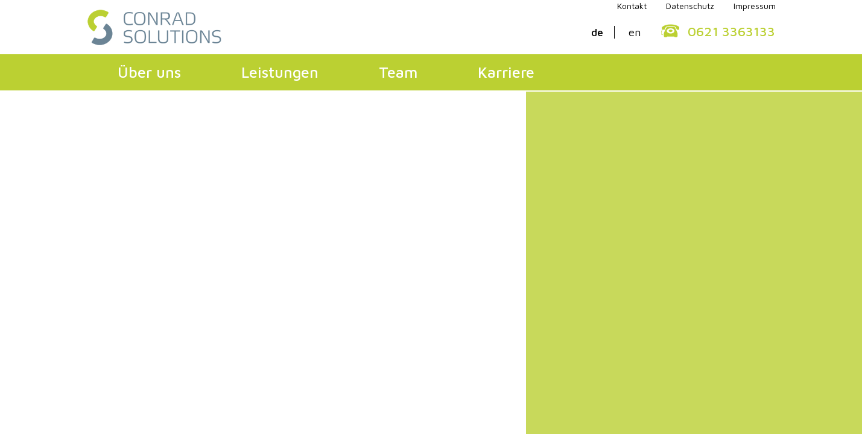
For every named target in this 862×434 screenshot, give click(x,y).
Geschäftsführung (149, 237)
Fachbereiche (490, 253)
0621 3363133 (731, 31)
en (635, 32)
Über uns (149, 72)
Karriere (506, 72)
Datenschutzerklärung (211, 345)
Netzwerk (482, 268)
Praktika (655, 284)
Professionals (667, 237)
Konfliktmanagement (333, 284)
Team (398, 72)
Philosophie (134, 253)
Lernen (299, 268)
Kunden (124, 284)
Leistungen (279, 72)
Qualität (125, 268)
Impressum (313, 345)
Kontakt (116, 345)
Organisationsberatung (337, 237)
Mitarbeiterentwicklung (339, 253)
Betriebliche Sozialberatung (349, 299)
